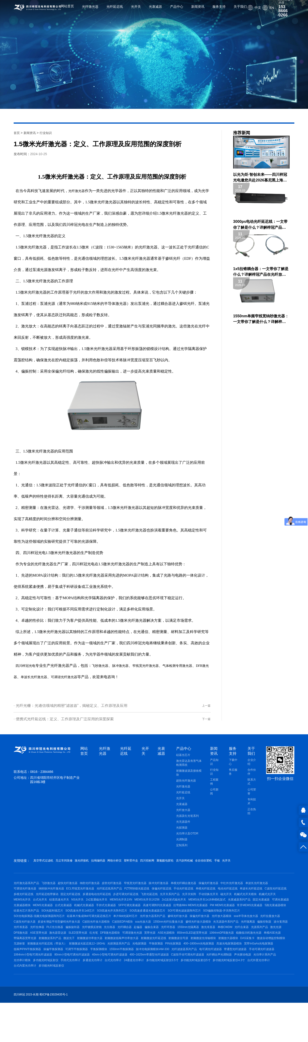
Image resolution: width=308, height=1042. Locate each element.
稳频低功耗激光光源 (277, 960)
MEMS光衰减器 (187, 917)
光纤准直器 (251, 946)
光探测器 (181, 832)
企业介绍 (251, 766)
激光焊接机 (94, 865)
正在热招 (251, 815)
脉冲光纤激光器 (174, 888)
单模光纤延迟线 (251, 895)
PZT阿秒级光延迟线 (174, 895)
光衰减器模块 (164, 917)
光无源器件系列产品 (170, 946)
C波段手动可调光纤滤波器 (30, 996)
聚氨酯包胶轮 (202, 865)
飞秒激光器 (104, 666)
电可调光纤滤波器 (25, 989)
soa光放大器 (79, 946)
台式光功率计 (240, 996)
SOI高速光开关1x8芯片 (270, 924)
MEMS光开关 (112, 910)
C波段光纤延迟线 (52, 902)
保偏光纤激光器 (229, 888)
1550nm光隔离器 (175, 953)
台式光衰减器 (210, 917)
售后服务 (233, 776)
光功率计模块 (139, 996)
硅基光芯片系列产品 (211, 924)
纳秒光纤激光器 (97, 888)
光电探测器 (202, 975)
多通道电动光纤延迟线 (158, 902)
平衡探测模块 (170, 982)
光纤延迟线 (114, 10)
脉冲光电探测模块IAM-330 (229, 982)
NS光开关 (175, 910)
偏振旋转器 (42, 953)
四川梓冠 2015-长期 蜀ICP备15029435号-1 (41, 1034)
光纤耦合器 (102, 953)
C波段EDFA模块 (56, 946)
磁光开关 (43, 910)
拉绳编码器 (115, 865)
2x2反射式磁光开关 (26, 917)
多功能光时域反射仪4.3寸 (101, 1003)
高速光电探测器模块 (26, 982)
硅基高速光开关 (154, 910)
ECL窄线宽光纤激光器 (113, 895)
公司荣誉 (251, 796)
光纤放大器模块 (132, 938)
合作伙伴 (251, 776)
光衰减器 (155, 10)
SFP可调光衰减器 (25, 924)
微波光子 (95, 967)
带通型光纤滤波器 (52, 989)
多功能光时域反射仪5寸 (66, 1003)
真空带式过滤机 (45, 865)
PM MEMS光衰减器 (125, 924)
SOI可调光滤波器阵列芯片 (106, 931)
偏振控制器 (213, 946)
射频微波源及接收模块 (189, 777)
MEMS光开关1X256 (252, 910)
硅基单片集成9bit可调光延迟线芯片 (247, 931)
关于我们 (240, 10)
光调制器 (181, 843)
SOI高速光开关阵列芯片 (29, 931)
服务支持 (219, 10)
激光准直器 (198, 953)
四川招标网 (179, 865)
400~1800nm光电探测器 (268, 975)
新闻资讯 (197, 10)
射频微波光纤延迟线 (188, 967)
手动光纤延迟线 (226, 895)
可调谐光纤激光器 (92, 677)
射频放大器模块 (270, 967)
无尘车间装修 (71, 865)
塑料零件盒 (158, 865)
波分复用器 (232, 946)
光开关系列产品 (239, 902)
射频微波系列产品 (74, 967)
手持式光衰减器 (258, 917)
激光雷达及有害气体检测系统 (189, 767)
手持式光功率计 (193, 996)
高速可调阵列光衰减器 (55, 924)
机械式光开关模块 (65, 910)
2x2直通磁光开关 (196, 910)
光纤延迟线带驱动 (103, 902)
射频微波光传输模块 (242, 967)
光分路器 (84, 953)
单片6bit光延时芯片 (26, 938)
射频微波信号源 (215, 967)
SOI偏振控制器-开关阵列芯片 (145, 931)
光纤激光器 (90, 10)
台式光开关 (132, 910)
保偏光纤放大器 (108, 938)
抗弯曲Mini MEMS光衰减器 (91, 924)
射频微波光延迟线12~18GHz (144, 975)
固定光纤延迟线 (129, 902)
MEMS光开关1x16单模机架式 (61, 917)
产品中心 (176, 10)
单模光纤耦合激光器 (201, 888)
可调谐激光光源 (147, 960)
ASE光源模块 (186, 960)
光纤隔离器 (194, 946)
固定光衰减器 (120, 917)
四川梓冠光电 (27, 666)
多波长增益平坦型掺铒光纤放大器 (248, 938)
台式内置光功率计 (161, 1003)
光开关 (136, 10)
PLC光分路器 (22, 953)
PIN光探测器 (241, 975)
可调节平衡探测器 (146, 982)
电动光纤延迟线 (275, 895)
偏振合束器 (134, 953)
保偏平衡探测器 (120, 982)
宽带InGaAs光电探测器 (58, 982)
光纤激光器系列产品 (26, 888)
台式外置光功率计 (133, 1003)
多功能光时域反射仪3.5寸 (30, 1003)
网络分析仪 (137, 865)
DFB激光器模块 (123, 960)
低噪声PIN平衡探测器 (91, 982)
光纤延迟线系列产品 (144, 895)
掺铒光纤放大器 (83, 938)
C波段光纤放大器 (212, 938)
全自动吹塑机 (251, 865)
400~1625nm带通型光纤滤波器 (241, 989)
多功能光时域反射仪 (165, 996)
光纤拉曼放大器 (186, 938)
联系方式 (251, 786)
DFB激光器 (30, 677)
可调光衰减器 (142, 917)
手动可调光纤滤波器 (81, 989)
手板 (269, 865)
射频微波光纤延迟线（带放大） (102, 975)
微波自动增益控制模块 (47, 975)
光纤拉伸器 (270, 946)
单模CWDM (217, 953)
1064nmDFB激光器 (247, 960)
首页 (17, 133)
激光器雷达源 (62, 960)
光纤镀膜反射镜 (64, 953)
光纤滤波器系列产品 (263, 982)
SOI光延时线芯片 (240, 924)
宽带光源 (167, 960)
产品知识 (214, 766)
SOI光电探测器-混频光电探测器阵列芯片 (194, 931)
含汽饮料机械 (227, 865)
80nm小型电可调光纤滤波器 (159, 989)
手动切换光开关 (23, 910)
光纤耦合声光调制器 (64, 996)
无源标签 (71, 975)
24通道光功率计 (264, 996)
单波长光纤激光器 (59, 677)
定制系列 (181, 849)
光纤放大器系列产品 (55, 938)
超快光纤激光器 (186, 785)
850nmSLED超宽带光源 (215, 960)
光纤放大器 (183, 814)
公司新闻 (214, 796)
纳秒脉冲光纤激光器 (81, 895)
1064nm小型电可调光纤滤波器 (118, 989)
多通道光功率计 (217, 996)
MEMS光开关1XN (223, 910)
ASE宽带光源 (40, 960)
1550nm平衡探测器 (196, 982)
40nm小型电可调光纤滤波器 (200, 989)
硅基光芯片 (183, 759)
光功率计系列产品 (115, 996)
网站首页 (67, 10)
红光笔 (104, 960)
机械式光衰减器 (234, 917)
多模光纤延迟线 (77, 902)
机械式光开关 (90, 910)
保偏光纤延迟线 (202, 895)
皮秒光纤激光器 (122, 888)
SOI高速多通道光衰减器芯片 (67, 931)
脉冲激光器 (126, 666)
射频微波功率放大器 (119, 967)
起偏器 (118, 953)
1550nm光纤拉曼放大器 (107, 946)
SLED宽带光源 (85, 960)
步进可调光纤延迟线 (190, 902)
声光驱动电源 (90, 996)
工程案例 (214, 786)
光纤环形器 (153, 953)
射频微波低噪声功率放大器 (153, 967)
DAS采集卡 (21, 975)
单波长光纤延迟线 (25, 902)
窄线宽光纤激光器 (155, 666)
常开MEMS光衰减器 (155, 924)
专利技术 (251, 806)
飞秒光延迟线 (216, 902)
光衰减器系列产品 (96, 917)
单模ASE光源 (22, 967)
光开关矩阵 (261, 902)
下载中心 (233, 766)
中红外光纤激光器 (254, 888)
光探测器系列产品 (178, 975)
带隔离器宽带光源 (46, 967)
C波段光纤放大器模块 (27, 946)
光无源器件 (183, 826)
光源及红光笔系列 (187, 820)
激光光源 (276, 953)
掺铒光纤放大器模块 (139, 946)
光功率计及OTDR (187, 838)
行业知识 (47, 133)
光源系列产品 (257, 953)
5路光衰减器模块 (183, 924)
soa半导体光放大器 (159, 938)
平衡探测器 (221, 975)
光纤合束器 (237, 953)
